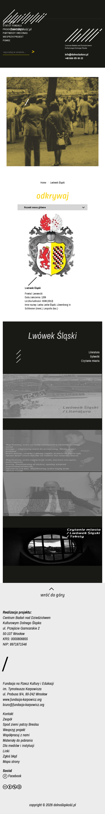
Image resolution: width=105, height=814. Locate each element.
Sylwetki (94, 356)
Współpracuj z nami (16, 734)
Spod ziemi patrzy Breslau (21, 724)
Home (43, 182)
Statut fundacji (12, 25)
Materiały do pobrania (18, 740)
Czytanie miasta (90, 361)
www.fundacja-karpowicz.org (22, 699)
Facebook (12, 775)
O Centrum (9, 21)
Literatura (94, 352)
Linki (6, 750)
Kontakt (8, 713)
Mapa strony (11, 761)
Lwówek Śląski (57, 182)
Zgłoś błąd (10, 756)
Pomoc (6, 40)
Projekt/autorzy (13, 29)
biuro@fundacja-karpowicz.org (23, 704)
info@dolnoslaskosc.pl (76, 54)
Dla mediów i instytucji (18, 745)
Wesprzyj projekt (13, 36)
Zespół (7, 719)
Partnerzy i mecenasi (15, 33)
